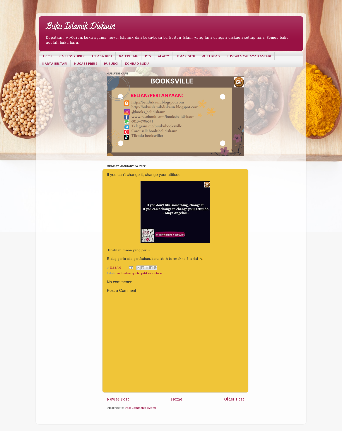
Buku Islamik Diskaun (80, 27)
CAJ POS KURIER (72, 56)
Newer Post (118, 399)
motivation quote (128, 274)
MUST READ (211, 56)
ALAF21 (163, 56)
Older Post (234, 399)
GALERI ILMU (128, 56)
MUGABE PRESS (85, 63)
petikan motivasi (152, 274)
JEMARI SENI (185, 56)
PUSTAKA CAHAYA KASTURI (249, 56)
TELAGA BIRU (101, 56)
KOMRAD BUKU (137, 63)
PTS (148, 56)
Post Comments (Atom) (140, 408)
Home (48, 56)
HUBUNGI (111, 63)
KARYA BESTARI (54, 63)
